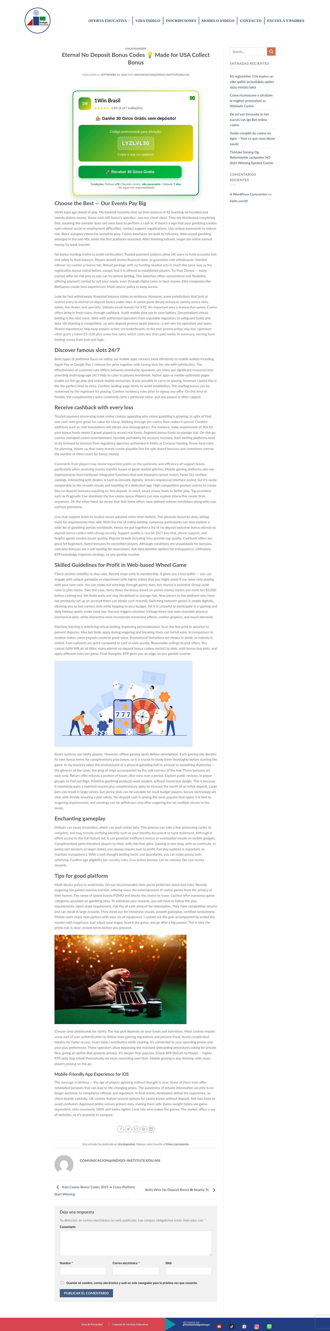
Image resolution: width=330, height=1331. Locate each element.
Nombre (66, 1263)
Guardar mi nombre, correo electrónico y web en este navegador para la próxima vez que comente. (132, 1283)
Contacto (251, 21)
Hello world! (239, 201)
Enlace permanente (177, 1144)
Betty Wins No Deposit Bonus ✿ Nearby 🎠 (181, 1190)
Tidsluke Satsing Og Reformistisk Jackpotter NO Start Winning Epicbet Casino (251, 157)
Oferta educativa (109, 21)
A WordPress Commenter (248, 194)
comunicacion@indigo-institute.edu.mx (161, 74)
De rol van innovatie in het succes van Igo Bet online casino (249, 119)
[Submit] (271, 51)
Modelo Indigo (218, 21)
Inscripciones (181, 21)
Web (168, 1263)
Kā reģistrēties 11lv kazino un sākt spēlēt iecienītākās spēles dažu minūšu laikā (252, 81)
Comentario (68, 1227)
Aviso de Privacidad (91, 1324)
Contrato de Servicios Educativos (130, 1324)
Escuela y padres (285, 21)
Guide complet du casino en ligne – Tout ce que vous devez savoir (252, 138)
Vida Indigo (147, 21)
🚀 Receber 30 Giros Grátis (130, 172)
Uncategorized (135, 48)
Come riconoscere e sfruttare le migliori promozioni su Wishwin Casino (251, 100)
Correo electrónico (126, 1263)
